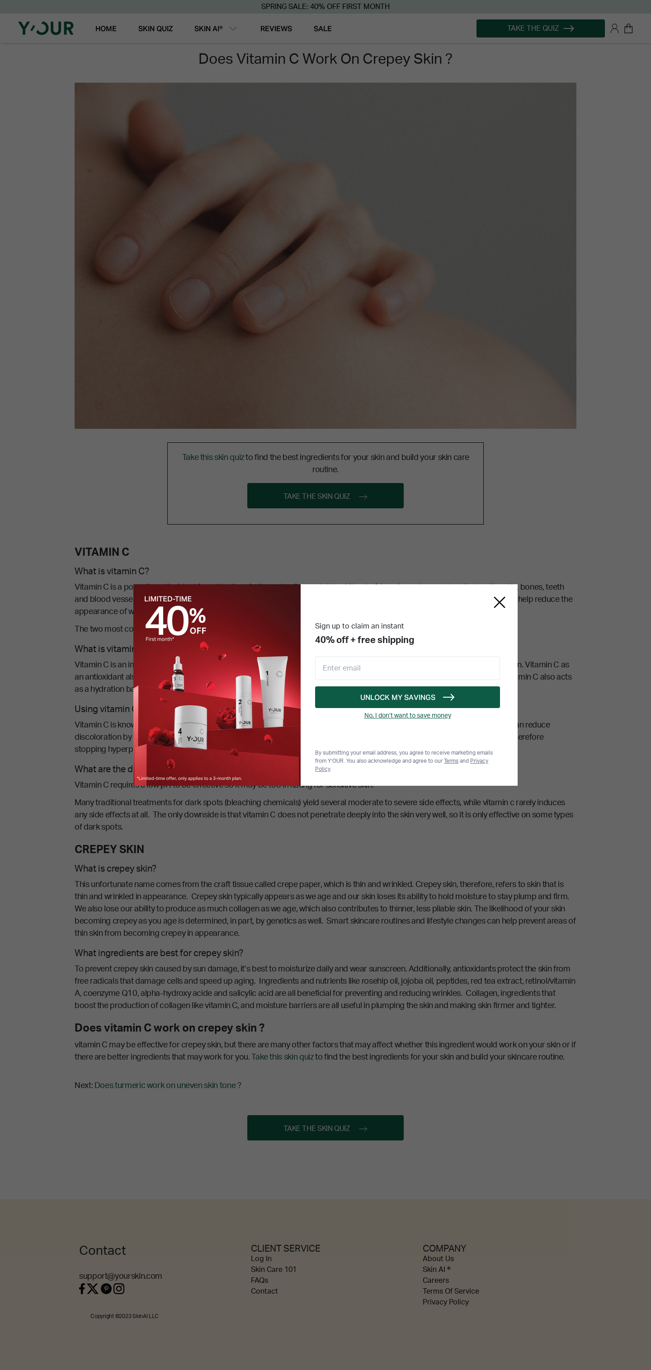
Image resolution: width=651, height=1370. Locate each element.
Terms (451, 761)
